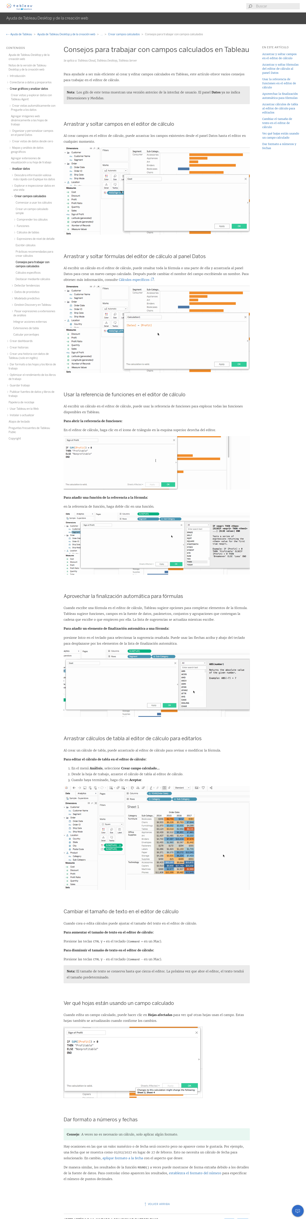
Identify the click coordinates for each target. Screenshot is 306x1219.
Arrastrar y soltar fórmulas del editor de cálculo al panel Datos (280, 69)
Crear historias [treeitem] (18, 347)
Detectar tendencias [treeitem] (26, 285)
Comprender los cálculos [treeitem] (32, 219)
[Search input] (278, 6)
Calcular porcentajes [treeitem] (26, 334)
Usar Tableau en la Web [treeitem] (24, 408)
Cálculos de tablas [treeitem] (27, 232)
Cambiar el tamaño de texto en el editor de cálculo (277, 123)
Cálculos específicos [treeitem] (28, 272)
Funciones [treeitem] (22, 226)
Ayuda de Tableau (19, 34)
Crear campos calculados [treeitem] (29, 196)
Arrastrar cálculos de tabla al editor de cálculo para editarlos (280, 108)
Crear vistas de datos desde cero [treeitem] (32, 141)
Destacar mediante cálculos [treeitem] (33, 279)
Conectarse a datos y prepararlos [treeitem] (30, 82)
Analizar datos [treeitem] (20, 169)
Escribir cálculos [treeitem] (26, 245)
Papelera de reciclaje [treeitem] (21, 402)
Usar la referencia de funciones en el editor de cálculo (279, 83)
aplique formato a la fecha (122, 1158)
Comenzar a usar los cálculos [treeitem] (34, 202)
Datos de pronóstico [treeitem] (26, 292)
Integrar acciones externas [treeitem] (30, 321)
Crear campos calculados (124, 34)
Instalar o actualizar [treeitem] (21, 415)
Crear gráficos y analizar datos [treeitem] (28, 89)
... (102, 34)
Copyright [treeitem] (15, 438)
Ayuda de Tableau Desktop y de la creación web (66, 34)
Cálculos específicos (135, 280)
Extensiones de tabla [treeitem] (26, 328)
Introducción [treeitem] (17, 76)
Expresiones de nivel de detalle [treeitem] (35, 239)
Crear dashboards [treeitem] (21, 341)
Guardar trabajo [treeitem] (19, 385)
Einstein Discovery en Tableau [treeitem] (32, 305)
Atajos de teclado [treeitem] (19, 421)
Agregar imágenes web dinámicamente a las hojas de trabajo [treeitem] (29, 120)
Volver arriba (157, 1204)
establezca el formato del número (195, 1173)
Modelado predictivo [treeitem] (26, 298)
